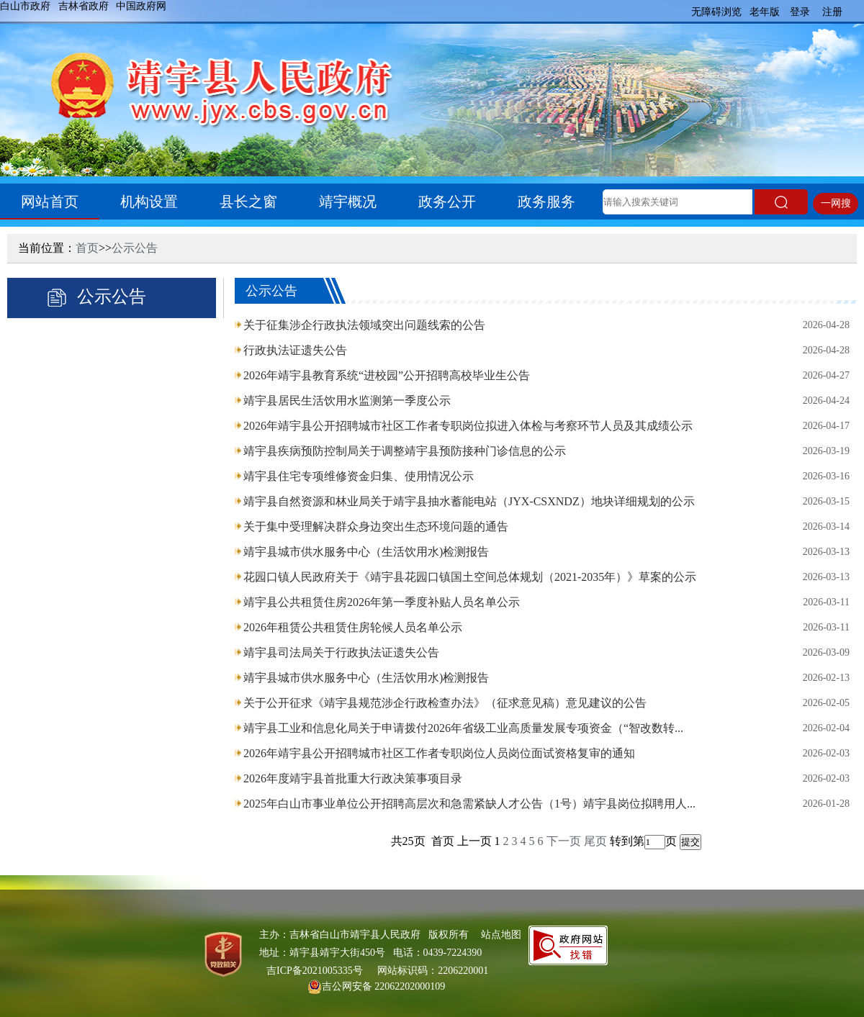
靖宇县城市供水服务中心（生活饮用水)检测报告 (366, 552)
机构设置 (149, 201)
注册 (832, 11)
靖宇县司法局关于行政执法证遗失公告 (341, 652)
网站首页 (49, 201)
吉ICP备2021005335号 (314, 970)
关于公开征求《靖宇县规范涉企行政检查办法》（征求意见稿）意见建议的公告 (445, 703)
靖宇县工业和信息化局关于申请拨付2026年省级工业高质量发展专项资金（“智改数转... (463, 728)
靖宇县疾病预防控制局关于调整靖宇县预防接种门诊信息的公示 (404, 451)
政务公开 (447, 201)
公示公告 (135, 248)
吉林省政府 (83, 6)
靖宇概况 (348, 201)
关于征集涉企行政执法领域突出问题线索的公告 (364, 325)
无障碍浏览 (716, 11)
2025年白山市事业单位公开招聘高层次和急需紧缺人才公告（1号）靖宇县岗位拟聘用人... (469, 803)
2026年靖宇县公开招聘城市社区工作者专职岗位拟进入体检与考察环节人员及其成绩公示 (468, 426)
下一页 (563, 841)
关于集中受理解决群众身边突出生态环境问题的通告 (375, 526)
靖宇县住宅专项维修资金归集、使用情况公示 (358, 476)
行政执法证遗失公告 (295, 350)
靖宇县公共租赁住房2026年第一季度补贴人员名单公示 (381, 602)
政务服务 (546, 201)
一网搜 (836, 203)
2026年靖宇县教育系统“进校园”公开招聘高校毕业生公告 (386, 375)
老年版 (765, 11)
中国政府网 (141, 6)
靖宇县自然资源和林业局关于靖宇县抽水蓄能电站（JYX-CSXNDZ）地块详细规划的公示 (469, 501)
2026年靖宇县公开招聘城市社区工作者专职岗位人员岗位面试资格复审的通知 (439, 753)
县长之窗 (248, 201)
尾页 (595, 841)
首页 (87, 248)
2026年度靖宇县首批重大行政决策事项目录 (352, 778)
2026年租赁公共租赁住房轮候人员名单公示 (352, 627)
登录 (800, 11)
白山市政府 (25, 6)
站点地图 (501, 934)
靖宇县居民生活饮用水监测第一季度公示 (347, 400)
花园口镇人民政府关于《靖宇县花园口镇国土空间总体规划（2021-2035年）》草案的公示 (469, 577)
